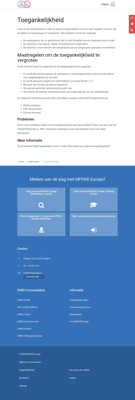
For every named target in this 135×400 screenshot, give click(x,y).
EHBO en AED (23, 300)
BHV (19, 307)
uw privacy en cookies (79, 370)
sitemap (23, 386)
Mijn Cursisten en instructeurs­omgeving (93, 216)
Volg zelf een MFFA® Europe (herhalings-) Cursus (41, 192)
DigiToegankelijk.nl (43, 146)
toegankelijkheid (26, 370)
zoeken (72, 378)
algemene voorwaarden (30, 362)
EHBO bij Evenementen (28, 321)
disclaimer (24, 378)
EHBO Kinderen (24, 329)
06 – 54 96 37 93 (31, 266)
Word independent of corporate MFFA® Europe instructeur (41, 217)
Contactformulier (34, 277)
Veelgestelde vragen (79, 300)
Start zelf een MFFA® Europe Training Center (94, 192)
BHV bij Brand (31, 307)
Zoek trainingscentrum (80, 307)
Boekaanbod (75, 314)
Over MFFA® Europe (79, 321)
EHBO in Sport (24, 314)
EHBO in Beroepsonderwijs (29, 336)
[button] (113, 4)
